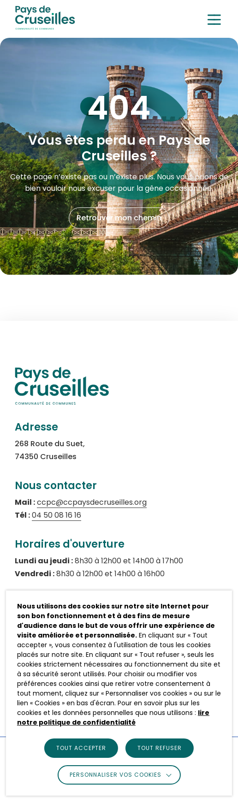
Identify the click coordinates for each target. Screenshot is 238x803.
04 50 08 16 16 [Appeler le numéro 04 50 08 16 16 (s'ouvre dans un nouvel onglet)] (56, 515)
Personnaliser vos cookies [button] (115, 775)
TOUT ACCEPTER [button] (81, 748)
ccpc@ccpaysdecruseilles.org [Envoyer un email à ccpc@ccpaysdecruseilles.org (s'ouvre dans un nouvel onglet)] (92, 502)
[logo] (45, 27)
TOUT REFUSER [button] (159, 748)
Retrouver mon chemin (119, 218)
